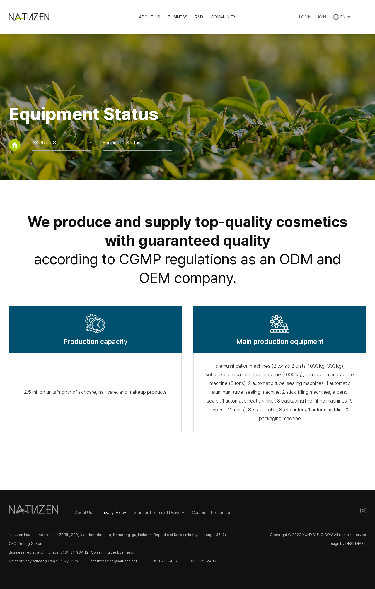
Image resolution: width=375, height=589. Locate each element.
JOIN (319, 17)
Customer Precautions (212, 512)
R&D (199, 17)
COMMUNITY (223, 17)
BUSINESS (178, 17)
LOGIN (303, 17)
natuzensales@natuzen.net (114, 561)
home (15, 145)
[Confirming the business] (111, 552)
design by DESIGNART (346, 543)
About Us (83, 512)
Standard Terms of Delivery (159, 512)
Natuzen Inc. (33, 17)
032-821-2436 (163, 561)
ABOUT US (149, 17)
